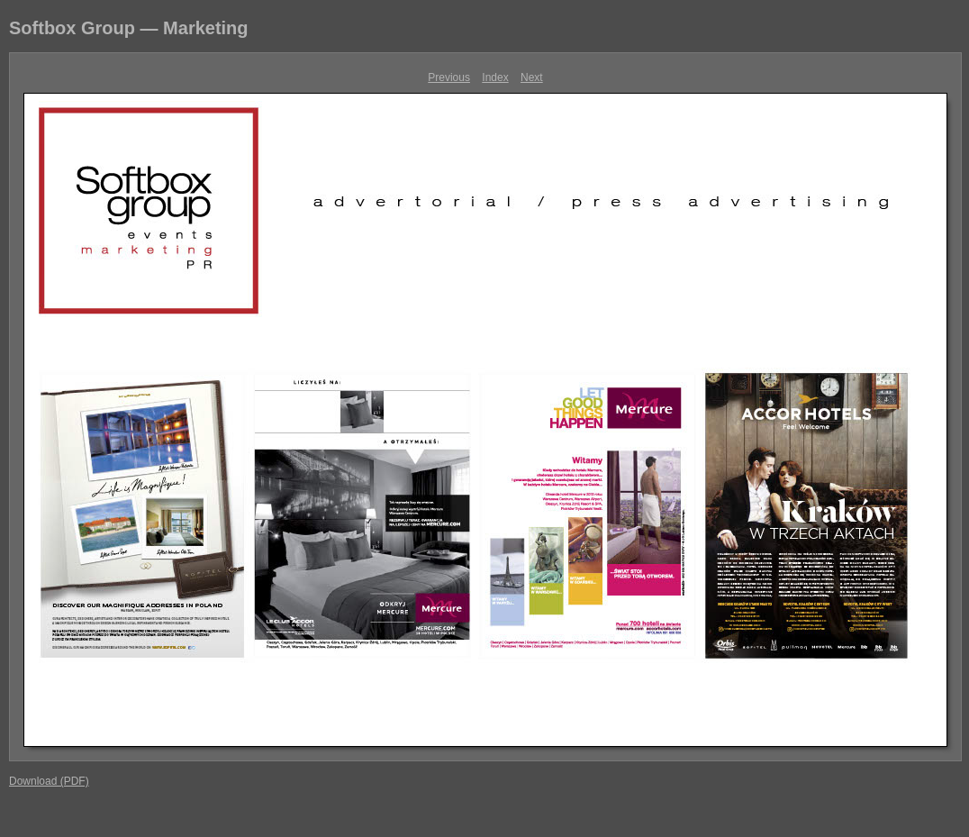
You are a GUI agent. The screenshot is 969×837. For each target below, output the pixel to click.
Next (532, 77)
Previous (449, 77)
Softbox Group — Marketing (129, 28)
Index (495, 77)
